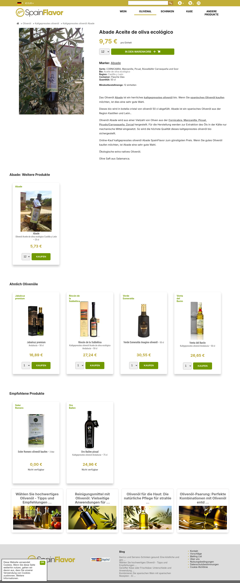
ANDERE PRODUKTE (212, 13)
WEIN (123, 11)
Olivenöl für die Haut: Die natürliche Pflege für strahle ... (147, 498)
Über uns (195, 559)
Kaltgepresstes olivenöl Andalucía (194, 346)
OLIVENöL (145, 11)
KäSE (189, 11)
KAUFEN (41, 256)
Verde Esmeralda (128, 297)
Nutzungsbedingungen (202, 561)
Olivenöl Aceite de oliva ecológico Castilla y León (36, 236)
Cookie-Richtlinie (199, 567)
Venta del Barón (180, 298)
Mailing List (196, 556)
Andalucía (33, 345)
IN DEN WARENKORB (142, 51)
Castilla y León (115, 74)
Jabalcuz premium (20, 297)
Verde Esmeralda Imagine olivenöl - (143, 342)
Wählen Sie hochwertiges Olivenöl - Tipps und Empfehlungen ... (37, 498)
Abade (116, 63)
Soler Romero (19, 406)
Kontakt (194, 551)
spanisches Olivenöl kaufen (207, 97)
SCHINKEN (167, 11)
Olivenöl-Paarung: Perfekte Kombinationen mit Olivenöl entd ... (203, 498)
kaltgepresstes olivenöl (158, 97)
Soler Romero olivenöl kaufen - (36, 451)
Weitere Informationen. (13, 577)
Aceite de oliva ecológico (117, 71)
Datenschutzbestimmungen (204, 564)
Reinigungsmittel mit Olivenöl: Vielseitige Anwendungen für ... (92, 498)
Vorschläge (196, 553)
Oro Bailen (72, 406)
